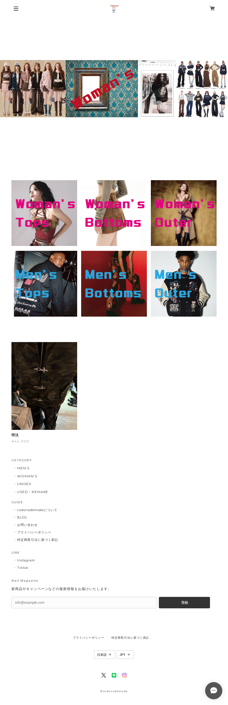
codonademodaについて (37, 510)
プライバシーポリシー (34, 532)
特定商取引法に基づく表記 (37, 540)
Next (215, 88)
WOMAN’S (27, 476)
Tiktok (23, 568)
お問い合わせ (27, 525)
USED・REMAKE (33, 492)
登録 (184, 603)
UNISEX (24, 484)
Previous (13, 88)
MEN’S (23, 468)
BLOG (22, 517)
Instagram (26, 560)
